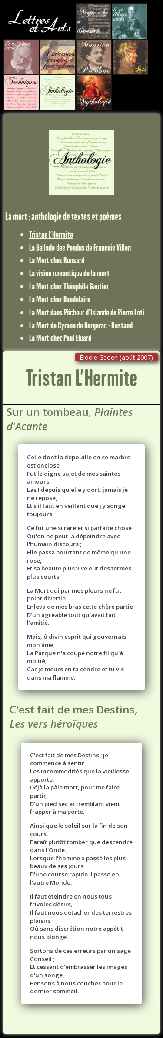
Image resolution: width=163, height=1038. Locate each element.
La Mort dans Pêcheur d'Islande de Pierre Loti (86, 312)
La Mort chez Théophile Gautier (69, 286)
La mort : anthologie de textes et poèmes (63, 216)
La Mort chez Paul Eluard (60, 337)
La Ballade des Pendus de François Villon (80, 247)
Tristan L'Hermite (51, 234)
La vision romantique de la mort (69, 273)
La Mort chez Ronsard (56, 260)
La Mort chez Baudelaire (59, 299)
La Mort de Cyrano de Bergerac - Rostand (81, 325)
